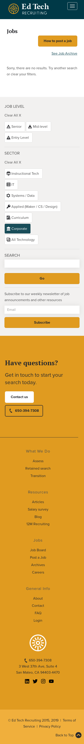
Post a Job (38, 557)
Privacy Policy (50, 726)
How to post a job (58, 41)
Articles (38, 502)
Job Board (38, 550)
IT (12, 184)
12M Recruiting (38, 524)
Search (12, 255)
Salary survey (38, 509)
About (38, 598)
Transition (38, 476)
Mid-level (40, 126)
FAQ (38, 613)
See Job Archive (64, 53)
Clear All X (12, 115)
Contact (38, 605)
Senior (16, 126)
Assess (38, 461)
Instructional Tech (25, 173)
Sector (12, 153)
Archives (38, 565)
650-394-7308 (27, 410)
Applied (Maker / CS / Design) (34, 206)
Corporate (19, 228)
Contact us (19, 397)
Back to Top (65, 735)
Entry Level (20, 137)
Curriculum (20, 217)
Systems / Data (22, 195)
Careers (38, 572)
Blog (38, 517)
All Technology (23, 240)
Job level (14, 106)
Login (38, 620)
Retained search (38, 468)
